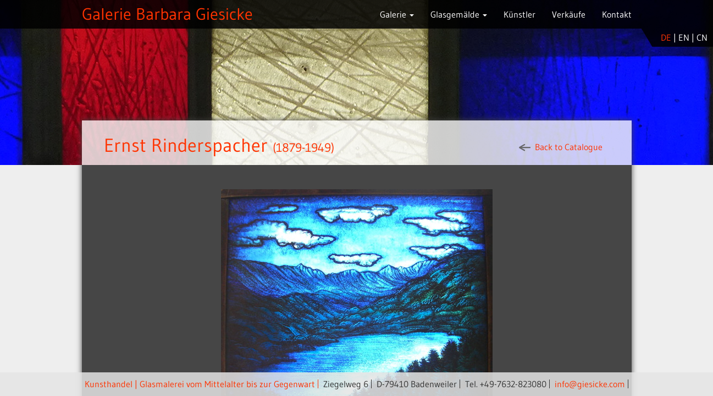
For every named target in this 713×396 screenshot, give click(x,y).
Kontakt (617, 14)
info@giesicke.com (590, 383)
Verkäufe (568, 14)
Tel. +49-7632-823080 (505, 383)
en (683, 37)
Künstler (519, 14)
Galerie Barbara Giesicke (167, 14)
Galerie (397, 14)
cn (702, 37)
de (666, 37)
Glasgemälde (458, 14)
